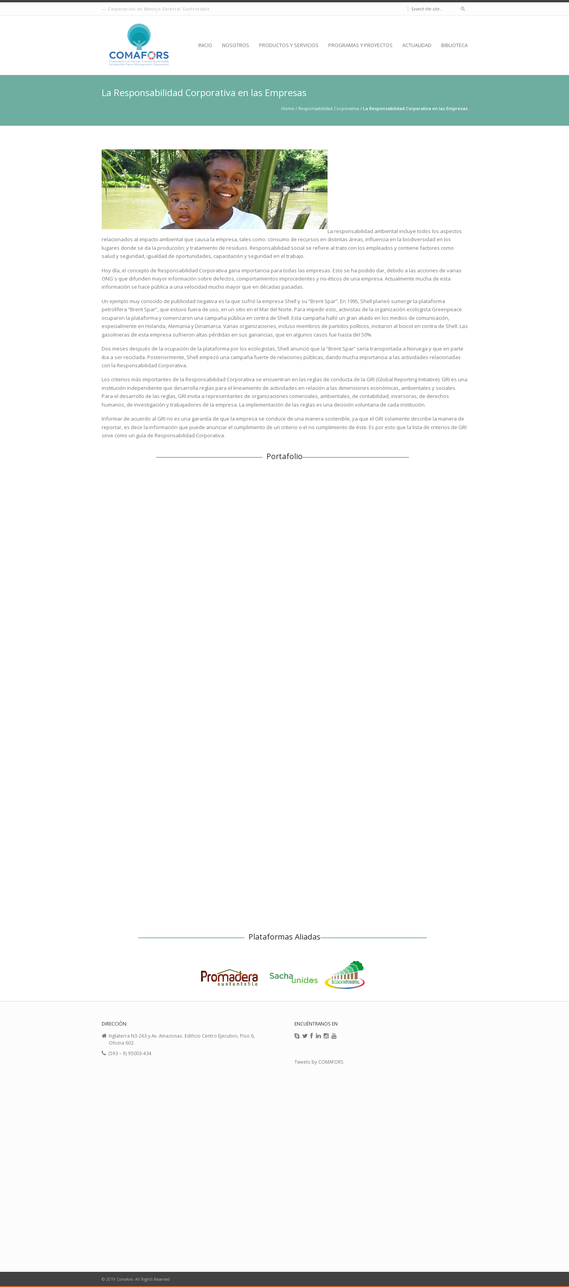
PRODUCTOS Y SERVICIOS (289, 45)
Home (287, 108)
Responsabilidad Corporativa (328, 108)
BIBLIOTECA (454, 45)
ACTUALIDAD (417, 45)
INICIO (205, 45)
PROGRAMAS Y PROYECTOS (360, 45)
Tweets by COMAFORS (319, 1062)
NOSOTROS (235, 45)
